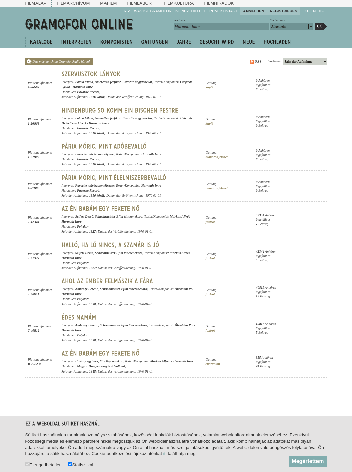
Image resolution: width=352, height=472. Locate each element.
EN (313, 11)
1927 (92, 231)
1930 (92, 304)
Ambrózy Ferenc (86, 289)
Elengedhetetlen (43, 464)
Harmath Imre (83, 87)
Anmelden (253, 11)
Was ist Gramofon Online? (161, 11)
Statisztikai (80, 464)
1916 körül (96, 97)
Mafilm (108, 3)
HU (305, 11)
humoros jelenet (217, 157)
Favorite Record (88, 92)
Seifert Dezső (84, 216)
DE (321, 11)
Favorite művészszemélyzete (94, 154)
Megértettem (308, 461)
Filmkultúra (179, 3)
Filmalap (36, 3)
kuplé (209, 87)
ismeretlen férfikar (108, 82)
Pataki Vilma (84, 82)
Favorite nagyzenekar (137, 82)
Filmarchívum (73, 3)
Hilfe (196, 11)
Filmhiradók (219, 3)
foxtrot (210, 222)
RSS (127, 11)
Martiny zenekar (111, 361)
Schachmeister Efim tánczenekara (118, 216)
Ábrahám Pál (184, 289)
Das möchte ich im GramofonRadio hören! (61, 61)
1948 (92, 371)
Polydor (82, 226)
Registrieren (284, 11)
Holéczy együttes (86, 361)
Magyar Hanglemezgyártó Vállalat (101, 366)
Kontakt (228, 11)
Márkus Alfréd (180, 216)
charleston (213, 364)
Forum (211, 11)
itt (165, 453)
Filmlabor (139, 3)
